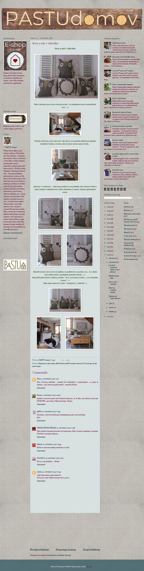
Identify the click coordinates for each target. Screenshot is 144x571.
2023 (109, 215)
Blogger (89, 566)
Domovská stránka (66, 549)
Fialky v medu (117, 140)
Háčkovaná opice (118, 43)
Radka (39, 395)
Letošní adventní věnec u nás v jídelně (114, 268)
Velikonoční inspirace (128, 244)
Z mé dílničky (129, 252)
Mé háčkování (129, 225)
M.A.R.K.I (41, 458)
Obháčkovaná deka (114, 277)
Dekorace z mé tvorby (46, 363)
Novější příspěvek (39, 549)
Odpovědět (41, 388)
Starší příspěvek (91, 549)
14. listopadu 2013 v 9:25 (54, 458)
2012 (109, 316)
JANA (39, 411)
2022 (109, 219)
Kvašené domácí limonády (122, 126)
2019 (108, 231)
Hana (39, 379)
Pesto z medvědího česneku (122, 84)
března (111, 311)
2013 (108, 255)
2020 (109, 227)
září (110, 303)
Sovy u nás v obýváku (113, 283)
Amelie (39, 444)
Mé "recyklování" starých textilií (69, 363)
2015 (108, 247)
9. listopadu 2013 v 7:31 (50, 379)
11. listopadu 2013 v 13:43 (52, 444)
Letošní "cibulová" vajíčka (122, 71)
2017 (109, 239)
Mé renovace (129, 229)
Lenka (39, 472)
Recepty (127, 232)
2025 (109, 207)
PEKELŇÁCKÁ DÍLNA (46, 428)
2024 (109, 211)
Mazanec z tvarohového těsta (123, 57)
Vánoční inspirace (130, 239)
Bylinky (127, 210)
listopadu (113, 262)
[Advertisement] (65, 530)
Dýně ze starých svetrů (112, 290)
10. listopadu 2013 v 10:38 (66, 428)
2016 (108, 243)
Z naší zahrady (129, 259)
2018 (108, 235)
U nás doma (87, 363)
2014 (109, 251)
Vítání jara (128, 249)
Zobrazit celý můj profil (12, 233)
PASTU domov (11, 147)
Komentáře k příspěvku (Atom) (59, 555)
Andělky (127, 207)
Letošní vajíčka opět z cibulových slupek (125, 155)
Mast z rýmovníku (119, 98)
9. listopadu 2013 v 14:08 (51, 395)
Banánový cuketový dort (121, 112)
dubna (111, 307)
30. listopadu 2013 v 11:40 (51, 472)
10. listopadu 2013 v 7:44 (51, 411)
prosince (112, 258)
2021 (109, 223)
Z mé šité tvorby (130, 256)
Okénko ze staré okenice (114, 297)
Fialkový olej (117, 170)
